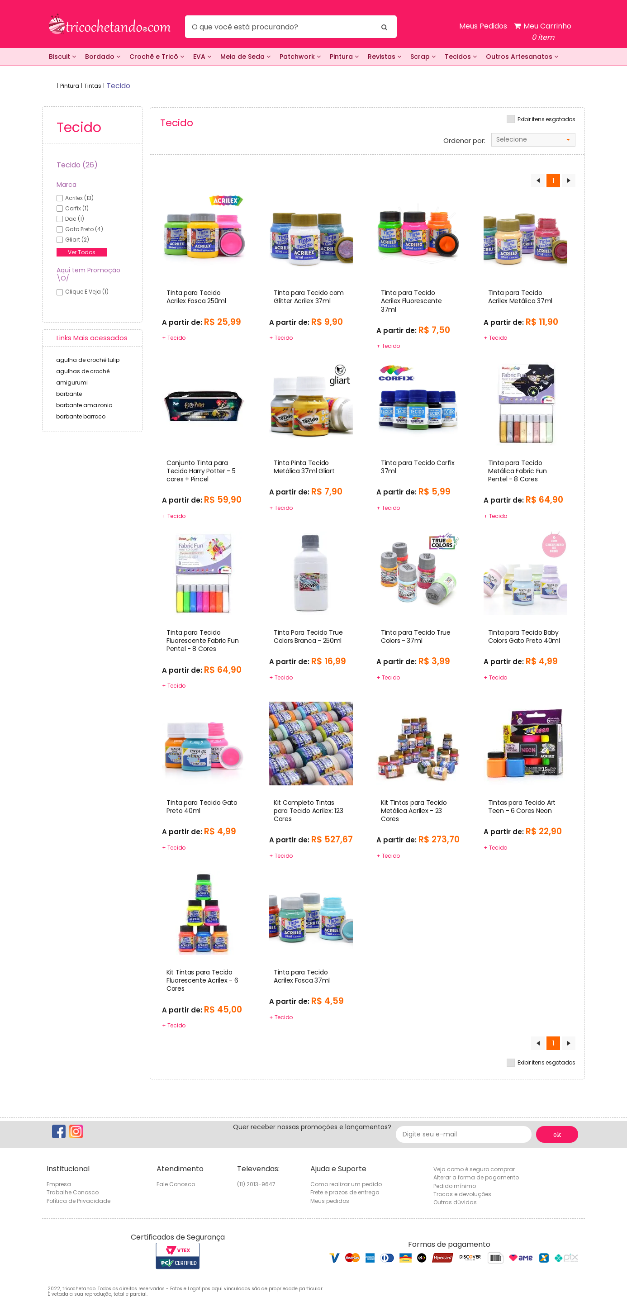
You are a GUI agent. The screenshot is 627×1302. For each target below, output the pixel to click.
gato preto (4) (84, 229)
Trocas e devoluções (462, 1194)
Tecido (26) (77, 165)
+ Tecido (173, 338)
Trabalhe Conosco (73, 1192)
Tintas (92, 86)
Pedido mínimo (454, 1186)
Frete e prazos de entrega (345, 1192)
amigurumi (72, 382)
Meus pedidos (329, 1201)
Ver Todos (81, 252)
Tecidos (461, 56)
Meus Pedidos (483, 26)
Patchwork (300, 56)
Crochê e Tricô (156, 56)
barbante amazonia (84, 405)
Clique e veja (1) (87, 291)
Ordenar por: (464, 140)
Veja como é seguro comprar (474, 1169)
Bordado (102, 56)
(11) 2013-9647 (256, 1184)
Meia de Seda (245, 56)
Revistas (384, 56)
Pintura (344, 56)
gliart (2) (77, 239)
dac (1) (74, 219)
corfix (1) (77, 208)
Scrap (423, 56)
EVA (202, 56)
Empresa (59, 1184)
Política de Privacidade (78, 1201)
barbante (69, 394)
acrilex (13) (79, 198)
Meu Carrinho (542, 32)
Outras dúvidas (455, 1202)
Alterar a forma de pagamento (476, 1177)
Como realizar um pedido (346, 1184)
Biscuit (62, 56)
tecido (118, 86)
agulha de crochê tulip (87, 360)
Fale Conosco (176, 1184)
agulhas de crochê (82, 371)
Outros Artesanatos (522, 56)
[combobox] (533, 140)
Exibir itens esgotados (546, 119)
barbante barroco (80, 416)
